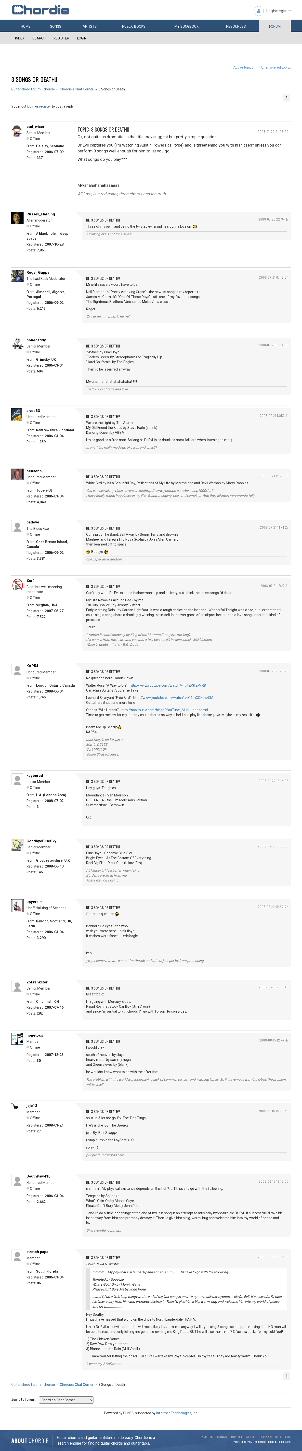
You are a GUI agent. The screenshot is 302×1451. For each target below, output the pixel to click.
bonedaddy (36, 340)
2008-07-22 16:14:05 (274, 781)
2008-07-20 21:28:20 (273, 131)
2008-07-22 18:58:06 (273, 846)
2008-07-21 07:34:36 (273, 345)
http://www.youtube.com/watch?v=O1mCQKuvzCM (173, 698)
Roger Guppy (37, 272)
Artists (90, 26)
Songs (55, 26)
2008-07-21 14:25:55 (274, 476)
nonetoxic (35, 1035)
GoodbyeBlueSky (41, 841)
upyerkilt (34, 902)
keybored (34, 775)
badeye (32, 522)
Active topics (243, 67)
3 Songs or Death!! (34, 79)
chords (285, 1442)
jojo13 (31, 1106)
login (30, 106)
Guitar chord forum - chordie (33, 89)
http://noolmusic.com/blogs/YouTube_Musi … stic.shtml (164, 710)
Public (133, 26)
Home (25, 26)
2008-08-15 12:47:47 (274, 1040)
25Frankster (37, 982)
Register (61, 38)
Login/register (278, 11)
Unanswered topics (276, 67)
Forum (275, 26)
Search (39, 38)
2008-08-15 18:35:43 (273, 1111)
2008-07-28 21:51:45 (274, 987)
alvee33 (33, 411)
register (45, 106)
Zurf (30, 580)
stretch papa (37, 1252)
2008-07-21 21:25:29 (273, 671)
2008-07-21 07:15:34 (274, 277)
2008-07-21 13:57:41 (274, 415)
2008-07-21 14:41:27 (274, 527)
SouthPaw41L (38, 1176)
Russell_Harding (40, 214)
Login (81, 38)
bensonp (34, 471)
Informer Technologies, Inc (176, 1413)
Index (20, 38)
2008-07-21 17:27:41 (274, 585)
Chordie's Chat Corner (76, 89)
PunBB (128, 1413)
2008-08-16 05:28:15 (273, 1257)
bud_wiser (35, 126)
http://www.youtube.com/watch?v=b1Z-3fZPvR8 (168, 685)
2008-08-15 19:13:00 (274, 1181)
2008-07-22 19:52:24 (273, 907)
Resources (236, 26)
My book (186, 26)
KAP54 (32, 666)
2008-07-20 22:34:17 (273, 219)
